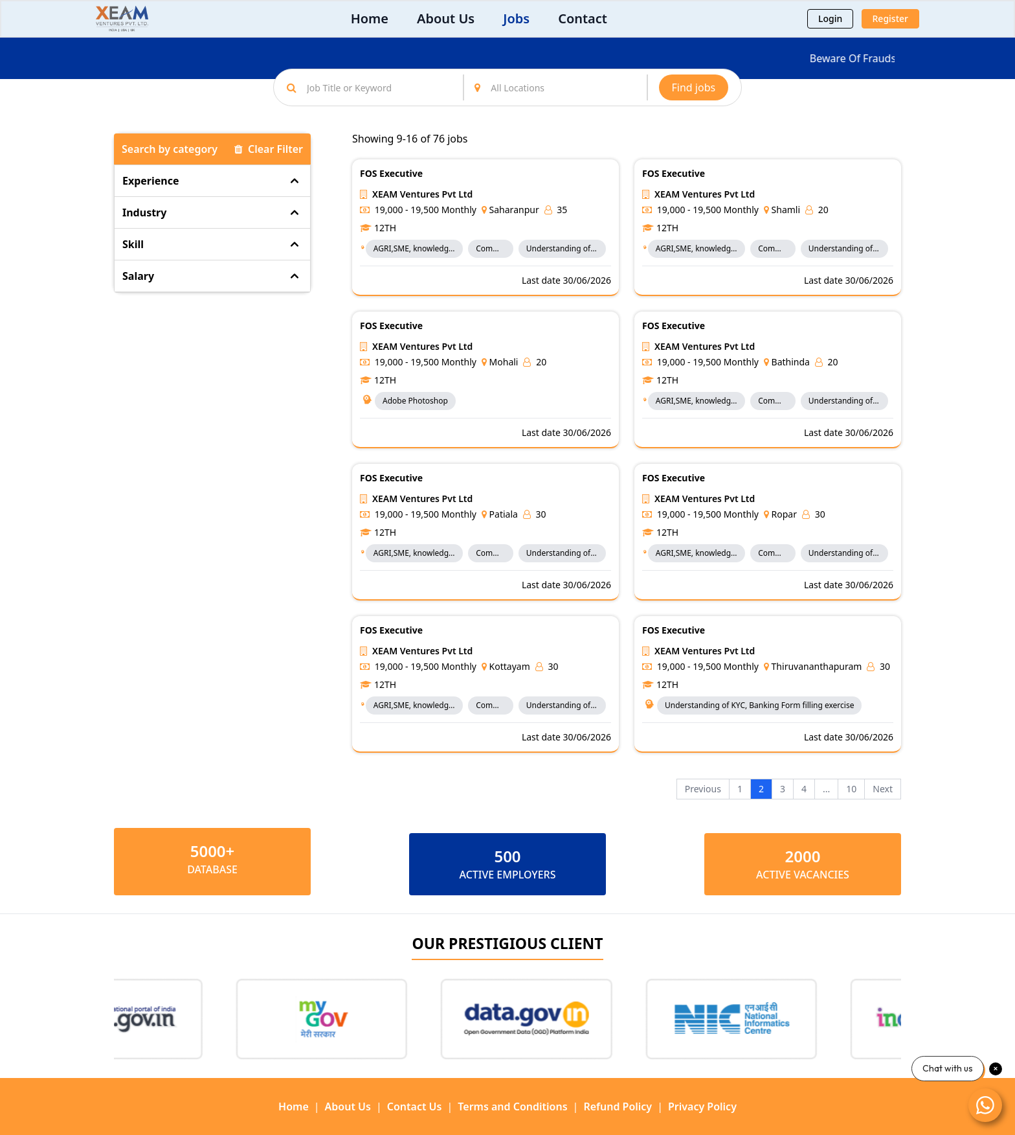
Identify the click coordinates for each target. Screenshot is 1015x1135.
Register (890, 18)
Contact (582, 18)
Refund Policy (617, 1106)
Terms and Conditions (512, 1106)
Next (883, 789)
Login (830, 18)
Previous (703, 789)
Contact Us (414, 1106)
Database (212, 869)
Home (369, 18)
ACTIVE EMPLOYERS (507, 874)
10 (851, 789)
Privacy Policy (702, 1106)
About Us (445, 18)
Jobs (516, 18)
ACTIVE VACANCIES (802, 874)
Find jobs (694, 87)
